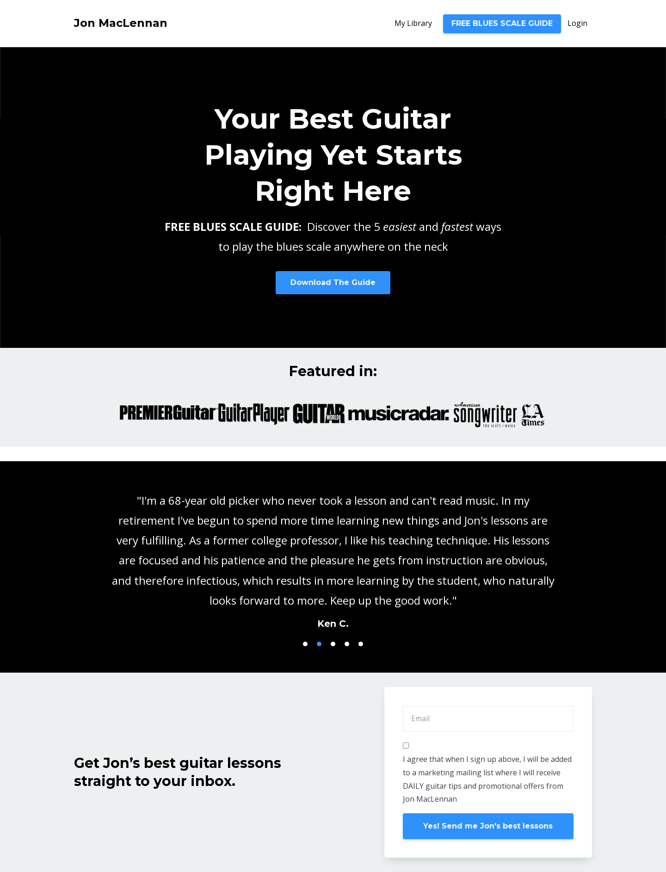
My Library (413, 23)
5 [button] (360, 644)
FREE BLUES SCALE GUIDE (502, 23)
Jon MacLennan (120, 23)
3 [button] (333, 644)
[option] (333, 552)
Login (577, 23)
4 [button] (347, 644)
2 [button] (319, 644)
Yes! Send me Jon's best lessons (488, 826)
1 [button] (305, 644)
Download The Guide (333, 282)
